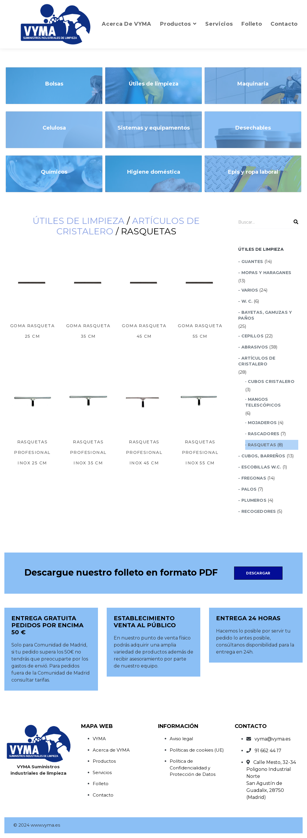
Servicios (102, 772)
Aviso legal (181, 738)
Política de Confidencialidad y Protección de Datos (192, 767)
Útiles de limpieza (78, 220)
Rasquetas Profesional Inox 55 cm (200, 452)
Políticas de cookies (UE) (197, 750)
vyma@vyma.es (272, 739)
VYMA (99, 738)
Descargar (258, 573)
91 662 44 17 (268, 750)
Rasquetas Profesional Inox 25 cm (32, 452)
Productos (104, 761)
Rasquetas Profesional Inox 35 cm (88, 452)
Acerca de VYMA (111, 750)
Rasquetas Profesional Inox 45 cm (144, 452)
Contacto (103, 795)
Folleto (100, 783)
